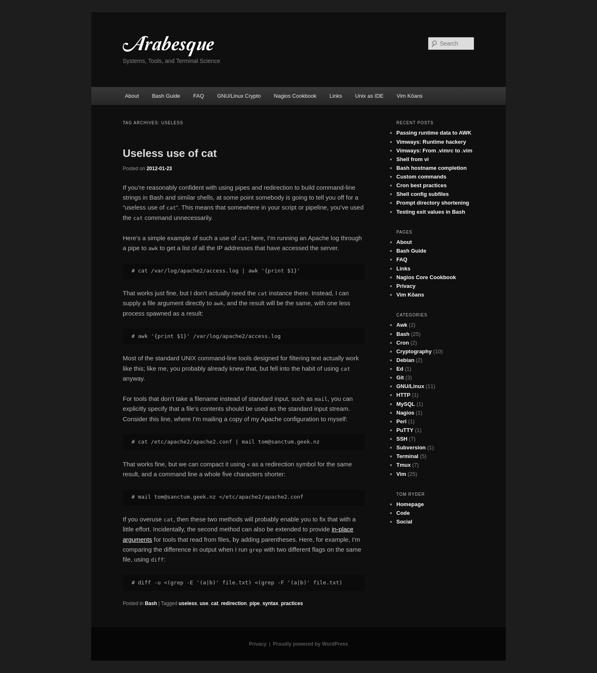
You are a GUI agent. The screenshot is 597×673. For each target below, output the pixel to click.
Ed (399, 369)
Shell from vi (412, 159)
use (204, 603)
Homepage (410, 504)
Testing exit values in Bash (430, 212)
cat (214, 603)
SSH (402, 439)
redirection (234, 603)
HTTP (403, 395)
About (132, 96)
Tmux (403, 465)
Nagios (405, 413)
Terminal (407, 456)
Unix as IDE (369, 96)
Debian (405, 360)
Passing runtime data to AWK (433, 133)
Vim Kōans (410, 96)
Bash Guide (166, 96)
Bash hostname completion (431, 168)
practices (292, 603)
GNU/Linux (410, 386)
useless (188, 603)
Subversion (411, 447)
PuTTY (404, 430)
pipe (255, 603)
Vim (401, 474)
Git (400, 377)
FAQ (198, 96)
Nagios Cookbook (295, 96)
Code (403, 513)
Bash (151, 603)
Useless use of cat (170, 153)
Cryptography (414, 351)
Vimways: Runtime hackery (431, 142)
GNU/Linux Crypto (239, 96)
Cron (402, 343)
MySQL (405, 404)
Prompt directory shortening (432, 203)
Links (336, 96)
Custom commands (421, 177)
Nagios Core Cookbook (426, 277)
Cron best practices (421, 185)
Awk (402, 325)
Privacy (405, 286)
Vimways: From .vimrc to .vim (434, 150)
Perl (401, 421)
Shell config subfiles (422, 194)
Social (404, 522)
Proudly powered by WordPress (310, 644)
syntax (270, 603)
